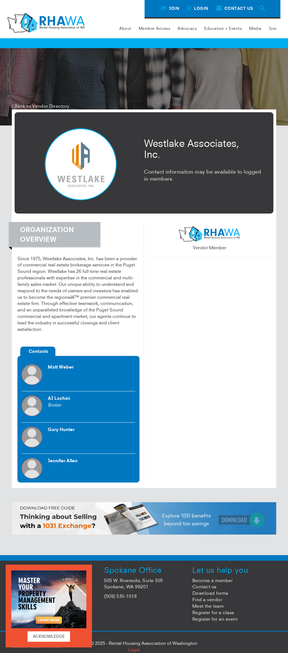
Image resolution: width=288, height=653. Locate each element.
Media (255, 28)
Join (273, 28)
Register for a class (213, 612)
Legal (134, 649)
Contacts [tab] (38, 351)
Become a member (212, 580)
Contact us (204, 586)
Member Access (154, 28)
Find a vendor (207, 599)
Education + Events (223, 28)
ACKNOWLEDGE (49, 636)
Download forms (210, 593)
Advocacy (187, 28)
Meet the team (208, 606)
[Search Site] (263, 8)
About (125, 28)
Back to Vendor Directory (40, 106)
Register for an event (215, 619)
